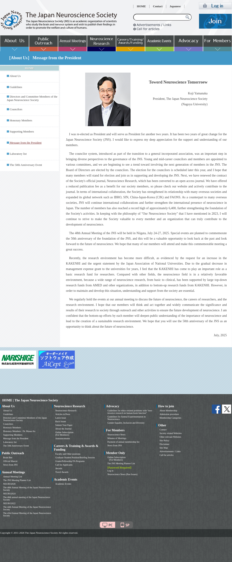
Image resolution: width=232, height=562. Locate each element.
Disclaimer (164, 444)
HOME (141, 6)
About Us (15, 76)
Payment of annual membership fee (123, 442)
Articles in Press (62, 414)
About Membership (168, 410)
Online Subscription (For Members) (64, 433)
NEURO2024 (9, 493)
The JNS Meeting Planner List (17, 480)
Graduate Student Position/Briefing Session (75, 457)
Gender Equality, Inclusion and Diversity (126, 423)
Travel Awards (61, 472)
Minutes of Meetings (116, 438)
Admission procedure (169, 414)
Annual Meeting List (12, 476)
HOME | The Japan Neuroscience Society (30, 400)
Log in (110, 470)
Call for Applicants (63, 465)
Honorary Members (21, 120)
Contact (158, 6)
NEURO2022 (9, 503)
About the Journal (63, 428)
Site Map (164, 448)
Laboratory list (18, 153)
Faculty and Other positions (67, 454)
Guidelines (16, 87)
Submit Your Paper (63, 425)
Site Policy (164, 440)
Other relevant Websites (170, 437)
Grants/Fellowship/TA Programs (70, 461)
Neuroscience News (116, 434)
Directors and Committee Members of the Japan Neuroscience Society (32, 98)
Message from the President (15, 438)
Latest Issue (60, 418)
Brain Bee (7, 457)
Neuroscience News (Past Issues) (122, 474)
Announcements (62, 438)
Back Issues (60, 421)
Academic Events (63, 484)
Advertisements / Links (170, 451)
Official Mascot (10, 461)
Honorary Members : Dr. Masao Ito (19, 431)
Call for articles (167, 455)
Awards (58, 468)
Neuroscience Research (66, 410)
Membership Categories (170, 418)
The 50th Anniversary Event (26, 165)
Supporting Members (22, 131)
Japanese (175, 6)
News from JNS (10, 465)
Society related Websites (171, 433)
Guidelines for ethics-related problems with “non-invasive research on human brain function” (129, 411)
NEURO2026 (9, 484)
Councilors (16, 109)
